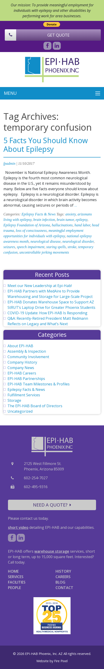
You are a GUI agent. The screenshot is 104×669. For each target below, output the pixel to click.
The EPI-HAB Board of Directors (35, 405)
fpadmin (9, 163)
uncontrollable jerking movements (44, 252)
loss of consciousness (31, 230)
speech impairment (30, 247)
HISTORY (63, 571)
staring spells (56, 247)
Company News (21, 367)
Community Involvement (28, 356)
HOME (13, 571)
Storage (14, 400)
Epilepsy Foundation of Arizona (26, 225)
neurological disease (45, 241)
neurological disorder (78, 241)
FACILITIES (16, 582)
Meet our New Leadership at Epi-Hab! (40, 285)
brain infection (44, 220)
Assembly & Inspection (27, 351)
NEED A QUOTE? (52, 505)
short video (18, 527)
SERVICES (15, 576)
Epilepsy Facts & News (39, 214)
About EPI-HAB (20, 345)
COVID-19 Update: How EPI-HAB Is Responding (47, 312)
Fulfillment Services (24, 394)
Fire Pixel (61, 661)
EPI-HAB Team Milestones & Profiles (39, 384)
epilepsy (81, 220)
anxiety (70, 214)
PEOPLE (14, 587)
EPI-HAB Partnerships (26, 378)
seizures (9, 247)
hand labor (82, 225)
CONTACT (64, 587)
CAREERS (63, 576)
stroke (72, 247)
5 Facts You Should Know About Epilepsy (45, 144)
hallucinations (62, 225)
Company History (22, 362)
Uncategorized (20, 411)
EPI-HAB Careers (22, 373)
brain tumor (65, 220)
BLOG (60, 582)
